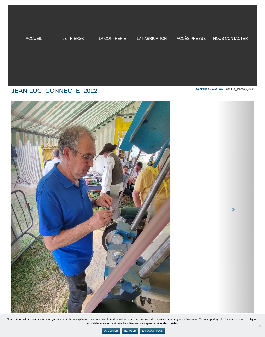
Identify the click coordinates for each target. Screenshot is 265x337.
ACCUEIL (34, 38)
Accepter (111, 330)
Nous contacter (230, 38)
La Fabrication (152, 38)
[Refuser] (260, 326)
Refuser (130, 330)
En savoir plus (152, 330)
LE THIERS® (73, 38)
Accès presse (191, 38)
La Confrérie (112, 38)
